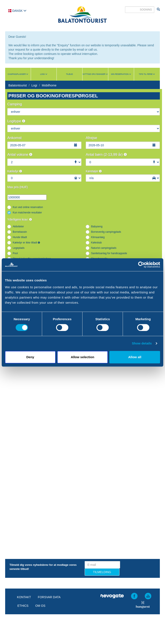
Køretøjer (94, 171)
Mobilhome (49, 85)
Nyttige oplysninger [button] (95, 74)
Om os (40, 605)
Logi (34, 85)
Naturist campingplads (103, 247)
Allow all (134, 357)
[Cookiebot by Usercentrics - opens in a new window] (141, 264)
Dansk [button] (17, 10)
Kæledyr (14, 171)
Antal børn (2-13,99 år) (106, 154)
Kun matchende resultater (27, 212)
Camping (14, 104)
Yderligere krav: (19, 219)
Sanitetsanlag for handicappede (109, 253)
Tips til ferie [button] (147, 74)
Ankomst (14, 138)
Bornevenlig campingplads (106, 231)
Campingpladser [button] (18, 74)
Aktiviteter (18, 226)
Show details (142, 343)
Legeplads (18, 247)
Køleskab (96, 242)
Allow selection (82, 357)
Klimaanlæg (98, 237)
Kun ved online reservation (28, 207)
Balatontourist (17, 85)
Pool (15, 253)
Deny (30, 357)
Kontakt (24, 597)
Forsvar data (49, 597)
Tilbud (69, 74)
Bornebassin (20, 231)
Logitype (16, 121)
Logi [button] (43, 74)
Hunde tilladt (20, 237)
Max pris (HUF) (17, 187)
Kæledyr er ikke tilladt (26, 242)
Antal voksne (19, 154)
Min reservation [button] (121, 74)
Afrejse (91, 138)
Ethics (22, 605)
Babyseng (96, 226)
